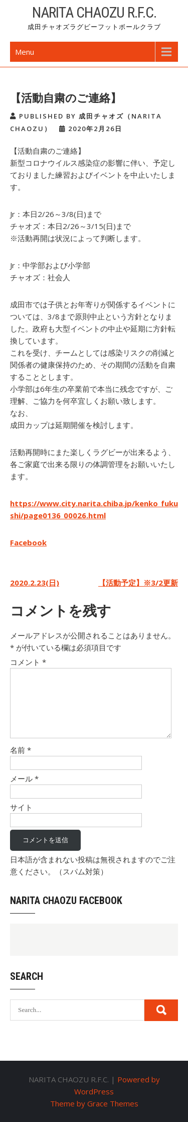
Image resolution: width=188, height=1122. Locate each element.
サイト (21, 807)
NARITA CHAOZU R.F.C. (94, 12)
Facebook (28, 542)
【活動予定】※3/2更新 (138, 583)
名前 (20, 750)
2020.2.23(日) (34, 583)
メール (24, 778)
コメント (28, 662)
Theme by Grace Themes (94, 1103)
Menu (24, 52)
